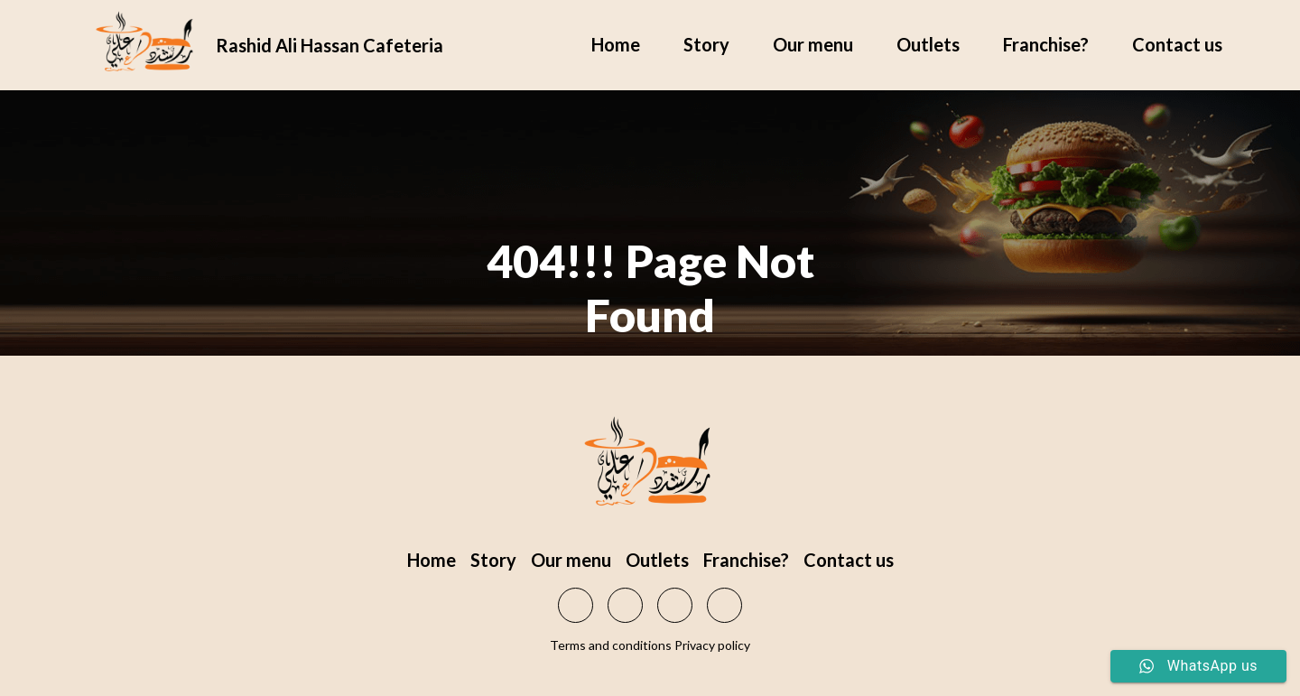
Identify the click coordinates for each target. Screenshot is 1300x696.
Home (615, 44)
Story (706, 44)
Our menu (813, 44)
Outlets (928, 44)
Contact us (1177, 44)
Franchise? (1046, 44)
